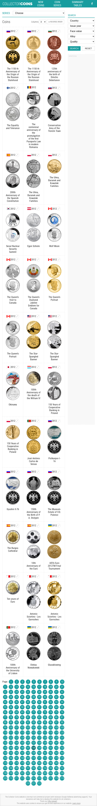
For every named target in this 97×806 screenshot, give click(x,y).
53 (56, 702)
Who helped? (52, 801)
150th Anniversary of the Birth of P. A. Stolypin (34, 513)
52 (50, 702)
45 (11, 702)
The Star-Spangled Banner (33, 356)
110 (5, 732)
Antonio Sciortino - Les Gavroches (34, 616)
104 (33, 727)
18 (45, 686)
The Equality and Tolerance (13, 127)
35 (16, 697)
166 (11, 758)
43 (62, 697)
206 (50, 773)
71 (33, 712)
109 (62, 727)
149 (39, 747)
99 (5, 727)
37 (28, 697)
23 (11, 691)
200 (16, 773)
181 (33, 763)
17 (39, 686)
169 (28, 758)
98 (62, 722)
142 (62, 742)
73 (45, 712)
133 (11, 742)
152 (56, 747)
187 (5, 768)
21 (62, 686)
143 (5, 747)
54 (62, 702)
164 (62, 752)
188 (11, 768)
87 (62, 717)
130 (56, 737)
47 (22, 702)
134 (16, 742)
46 (16, 702)
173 (50, 758)
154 (5, 752)
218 (56, 778)
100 (11, 727)
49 (33, 702)
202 (28, 773)
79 (16, 717)
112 (16, 732)
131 (62, 737)
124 (22, 737)
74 (50, 712)
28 (39, 691)
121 (5, 737)
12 (11, 686)
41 (50, 697)
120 (62, 732)
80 (22, 717)
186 (62, 763)
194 (45, 768)
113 (22, 732)
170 (33, 758)
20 (56, 686)
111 (11, 732)
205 (45, 773)
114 (28, 732)
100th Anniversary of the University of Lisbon (13, 669)
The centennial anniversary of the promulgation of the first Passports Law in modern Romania (34, 136)
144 (11, 747)
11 (5, 686)
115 (33, 732)
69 (22, 712)
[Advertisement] (81, 103)
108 (56, 727)
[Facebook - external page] (92, 4)
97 (56, 722)
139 (45, 742)
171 (39, 758)
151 (50, 747)
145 (16, 747)
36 (22, 697)
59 (28, 707)
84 (45, 717)
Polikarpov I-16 (54, 460)
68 (16, 712)
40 (45, 697)
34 (11, 697)
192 (33, 768)
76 (62, 712)
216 (45, 778)
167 (16, 758)
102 (22, 727)
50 (39, 702)
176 (5, 763)
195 (50, 768)
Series (6, 13)
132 (5, 742)
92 (28, 722)
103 (28, 727)
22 (5, 691)
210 (11, 778)
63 (50, 707)
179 (22, 763)
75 (56, 712)
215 (39, 778)
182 (39, 763)
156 (16, 752)
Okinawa (13, 404)
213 (28, 778)
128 (45, 737)
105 (39, 727)
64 (56, 707)
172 (45, 758)
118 (50, 732)
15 (28, 686)
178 (16, 763)
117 (45, 732)
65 (62, 707)
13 (16, 686)
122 (11, 737)
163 (56, 752)
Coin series (57, 4)
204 (39, 773)
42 (56, 697)
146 (22, 747)
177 (11, 763)
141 (56, 742)
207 (56, 773)
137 (33, 742)
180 (28, 763)
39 (39, 697)
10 (62, 681)
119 (56, 732)
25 (22, 691)
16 (33, 686)
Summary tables (77, 4)
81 (28, 717)
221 (33, 783)
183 (45, 763)
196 (56, 768)
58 (22, 707)
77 (5, 717)
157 (22, 752)
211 (16, 778)
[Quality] (81, 41)
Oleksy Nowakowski (33, 666)
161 (45, 752)
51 (45, 702)
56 (11, 707)
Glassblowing (54, 664)
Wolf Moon (54, 246)
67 (11, 712)
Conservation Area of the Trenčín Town (54, 128)
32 (62, 691)
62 (45, 707)
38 (33, 697)
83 (39, 717)
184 (50, 763)
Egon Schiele (33, 246)
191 (28, 768)
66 (5, 712)
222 (39, 783)
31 (56, 691)
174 (56, 758)
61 (39, 707)
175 (62, 758)
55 (5, 707)
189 (16, 768)
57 (16, 707)
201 (22, 773)
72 (39, 712)
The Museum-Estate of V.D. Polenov (54, 512)
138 (39, 742)
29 (45, 691)
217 (50, 778)
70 (28, 712)
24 (16, 691)
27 (33, 691)
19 (50, 686)
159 (33, 752)
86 (56, 717)
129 (50, 737)
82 (33, 717)
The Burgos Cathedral (12, 549)
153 (62, 747)
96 (50, 722)
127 (39, 737)
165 (5, 758)
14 (22, 686)
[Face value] (81, 31)
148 (33, 747)
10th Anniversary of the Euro (34, 566)
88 (5, 722)
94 (39, 722)
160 (39, 752)
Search (74, 48)
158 (28, 752)
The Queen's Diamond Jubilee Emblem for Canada (33, 303)
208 (62, 773)
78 (11, 717)
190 (22, 768)
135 (22, 742)
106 (45, 727)
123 (16, 737)
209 (5, 778)
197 (62, 768)
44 (5, 702)
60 (33, 707)
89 (11, 722)
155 (11, 752)
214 (33, 778)
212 (22, 778)
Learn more (76, 803)
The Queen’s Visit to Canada (13, 300)
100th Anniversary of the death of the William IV (34, 394)
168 (22, 758)
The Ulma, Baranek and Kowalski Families (34, 196)
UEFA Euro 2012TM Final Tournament (54, 566)
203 (33, 773)
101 (16, 727)
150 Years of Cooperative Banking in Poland (54, 409)
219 (62, 778)
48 (28, 702)
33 (5, 697)
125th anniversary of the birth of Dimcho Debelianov (54, 74)
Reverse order (55, 22)
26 (28, 691)
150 (45, 747)
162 (50, 752)
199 (11, 773)
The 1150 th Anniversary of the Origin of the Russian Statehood (13, 74)
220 (28, 783)
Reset (88, 48)
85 (50, 717)
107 (50, 727)
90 (16, 722)
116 (39, 732)
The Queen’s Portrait (54, 298)
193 (39, 768)
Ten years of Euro (13, 600)
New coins (40, 4)
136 (28, 742)
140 (50, 742)
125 (28, 737)
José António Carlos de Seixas (33, 461)
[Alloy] (81, 36)
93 (33, 722)
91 (22, 722)
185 (56, 763)
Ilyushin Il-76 (13, 509)
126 (33, 737)
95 (45, 722)
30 (50, 691)
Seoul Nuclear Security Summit (13, 249)
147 (28, 747)
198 (5, 773)
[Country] (81, 21)
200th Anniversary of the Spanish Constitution (13, 196)
